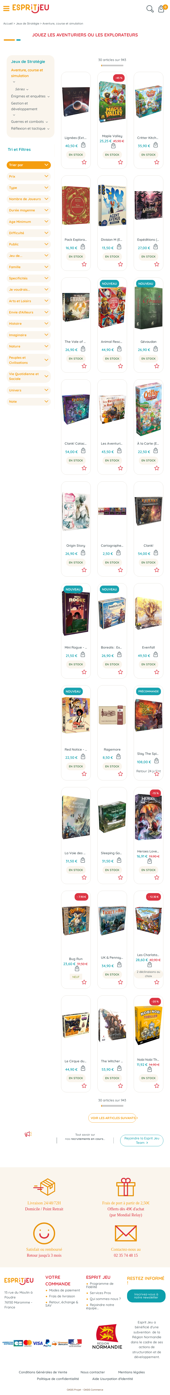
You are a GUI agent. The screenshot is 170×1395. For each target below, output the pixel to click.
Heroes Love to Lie (148, 851)
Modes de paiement (64, 1290)
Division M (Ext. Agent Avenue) (112, 239)
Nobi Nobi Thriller (148, 1059)
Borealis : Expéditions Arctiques (112, 647)
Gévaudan (148, 342)
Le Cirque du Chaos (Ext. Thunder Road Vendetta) (76, 1061)
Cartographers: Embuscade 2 (112, 545)
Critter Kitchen (148, 138)
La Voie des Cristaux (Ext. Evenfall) (76, 853)
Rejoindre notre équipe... (100, 1306)
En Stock (76, 154)
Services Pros (100, 1293)
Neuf (75, 977)
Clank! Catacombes (76, 443)
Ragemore (112, 749)
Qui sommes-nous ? (105, 1299)
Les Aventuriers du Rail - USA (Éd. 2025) (112, 443)
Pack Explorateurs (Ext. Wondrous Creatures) (76, 239)
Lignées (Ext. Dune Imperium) (76, 138)
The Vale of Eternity (76, 342)
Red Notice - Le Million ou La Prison (76, 749)
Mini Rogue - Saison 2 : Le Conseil (76, 647)
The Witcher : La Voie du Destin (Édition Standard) (112, 1061)
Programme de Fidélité (100, 1285)
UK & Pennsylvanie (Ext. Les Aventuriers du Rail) (112, 957)
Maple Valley (112, 136)
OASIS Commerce (93, 1389)
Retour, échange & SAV (61, 1304)
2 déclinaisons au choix (148, 974)
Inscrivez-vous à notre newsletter (146, 1295)
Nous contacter (93, 1372)
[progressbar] (112, 65)
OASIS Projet (74, 1389)
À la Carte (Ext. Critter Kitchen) (148, 443)
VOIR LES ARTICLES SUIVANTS (113, 1118)
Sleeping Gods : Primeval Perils (112, 853)
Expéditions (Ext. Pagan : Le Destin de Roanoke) (148, 239)
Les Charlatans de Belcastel (148, 955)
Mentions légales (131, 1372)
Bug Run (76, 959)
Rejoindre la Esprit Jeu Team (141, 1140)
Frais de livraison (61, 1296)
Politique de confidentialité (58, 1379)
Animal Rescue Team (112, 342)
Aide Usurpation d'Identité (112, 1379)
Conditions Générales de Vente (43, 1372)
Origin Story (75, 545)
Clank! (148, 545)
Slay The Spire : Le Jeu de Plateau (148, 754)
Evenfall (148, 647)
